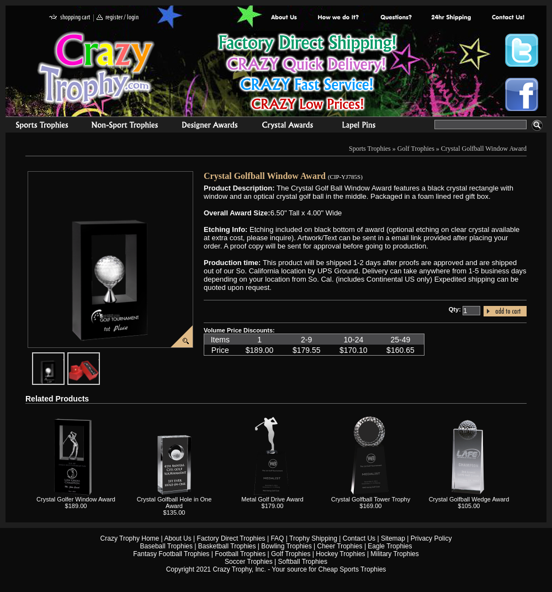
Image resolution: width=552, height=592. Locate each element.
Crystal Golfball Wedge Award (469, 499)
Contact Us (359, 538)
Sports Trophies (37, 126)
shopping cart (70, 18)
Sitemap (393, 538)
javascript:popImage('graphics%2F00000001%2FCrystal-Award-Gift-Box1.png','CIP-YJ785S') (99, 356)
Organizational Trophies (125, 126)
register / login (118, 18)
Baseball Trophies (166, 546)
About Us (284, 18)
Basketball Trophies (227, 546)
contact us (508, 18)
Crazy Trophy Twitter (521, 50)
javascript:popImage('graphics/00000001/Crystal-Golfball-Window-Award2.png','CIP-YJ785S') (64, 356)
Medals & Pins (361, 126)
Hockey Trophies (340, 554)
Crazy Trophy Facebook (521, 94)
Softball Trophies (302, 561)
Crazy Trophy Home (130, 538)
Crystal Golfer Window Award (75, 499)
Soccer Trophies (249, 561)
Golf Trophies (415, 148)
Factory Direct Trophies (338, 18)
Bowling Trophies (286, 546)
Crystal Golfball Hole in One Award (174, 502)
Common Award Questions (395, 18)
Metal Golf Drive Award (272, 499)
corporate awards (209, 126)
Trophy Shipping (313, 538)
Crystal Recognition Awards (287, 126)
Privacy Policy (431, 538)
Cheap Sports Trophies (352, 569)
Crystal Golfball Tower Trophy (370, 499)
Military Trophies (394, 554)
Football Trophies (240, 554)
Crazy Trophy (97, 68)
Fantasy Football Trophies (171, 554)
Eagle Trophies (390, 546)
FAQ (277, 538)
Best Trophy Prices (307, 74)
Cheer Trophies (340, 546)
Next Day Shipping (451, 18)
